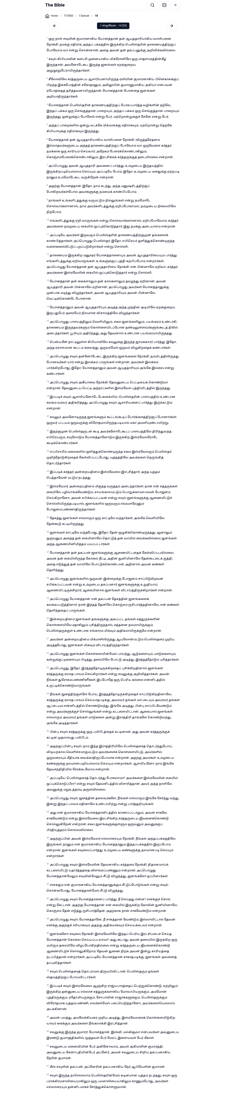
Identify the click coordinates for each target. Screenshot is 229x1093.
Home (54, 15)
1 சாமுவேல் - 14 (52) (113, 25)
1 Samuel (84, 15)
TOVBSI (68, 15)
